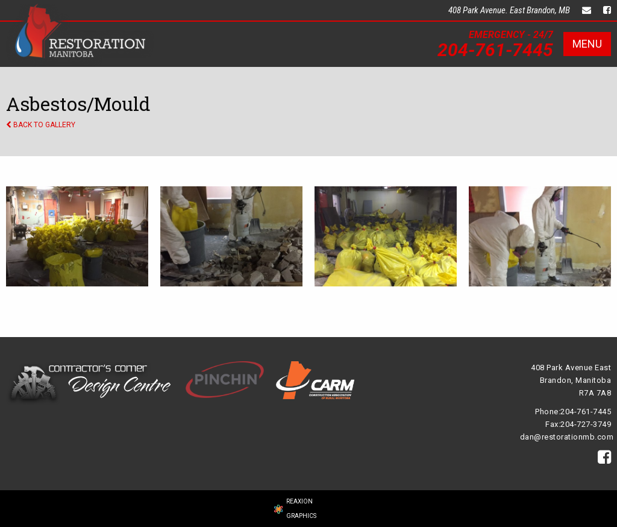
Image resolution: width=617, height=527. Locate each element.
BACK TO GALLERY (40, 125)
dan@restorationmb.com (567, 436)
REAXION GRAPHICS (301, 508)
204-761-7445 (495, 49)
